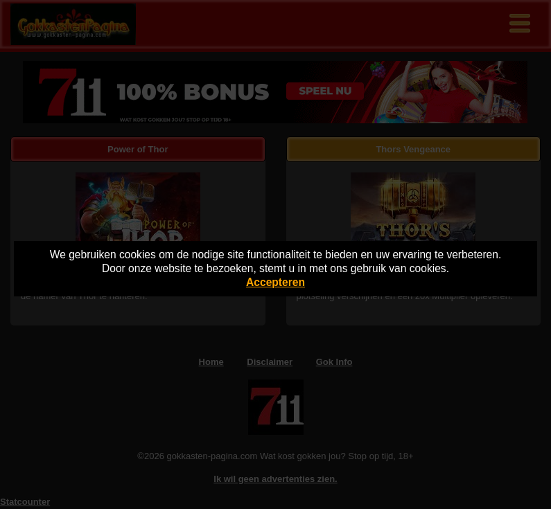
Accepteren (275, 282)
